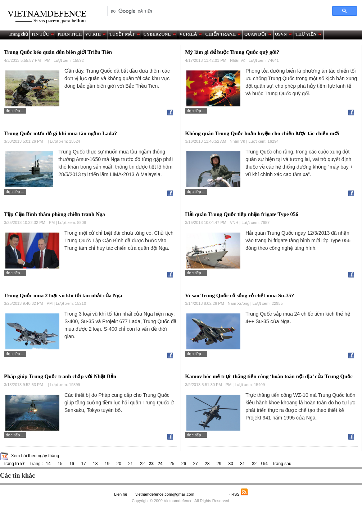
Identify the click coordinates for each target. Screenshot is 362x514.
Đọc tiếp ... (15, 111)
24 (160, 463)
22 (142, 463)
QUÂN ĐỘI (258, 34)
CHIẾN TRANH (223, 34)
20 (118, 463)
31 (242, 463)
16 (71, 463)
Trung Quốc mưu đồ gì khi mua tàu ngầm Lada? (60, 133)
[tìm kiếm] (216, 11)
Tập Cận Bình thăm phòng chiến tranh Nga (54, 214)
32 (254, 463)
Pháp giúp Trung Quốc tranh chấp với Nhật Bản (60, 376)
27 (195, 463)
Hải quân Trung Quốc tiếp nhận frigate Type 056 (241, 214)
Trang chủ (18, 34)
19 (107, 463)
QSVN (283, 34)
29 (219, 463)
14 (48, 463)
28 (207, 463)
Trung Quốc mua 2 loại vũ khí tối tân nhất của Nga (63, 295)
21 (130, 463)
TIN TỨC (42, 34)
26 (183, 463)
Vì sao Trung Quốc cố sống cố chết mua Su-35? (239, 295)
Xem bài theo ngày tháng (35, 455)
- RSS (238, 494)
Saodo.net (212, 494)
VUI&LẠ (191, 34)
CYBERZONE (160, 34)
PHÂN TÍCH (70, 34)
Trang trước (14, 463)
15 (60, 463)
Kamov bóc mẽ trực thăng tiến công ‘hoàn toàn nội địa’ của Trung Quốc (269, 376)
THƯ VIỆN (308, 34)
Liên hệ (120, 494)
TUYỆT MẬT (124, 34)
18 (95, 463)
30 (230, 463)
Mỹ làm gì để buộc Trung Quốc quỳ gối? (232, 52)
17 (83, 463)
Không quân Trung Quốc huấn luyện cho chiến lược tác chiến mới (262, 133)
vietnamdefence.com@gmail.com (165, 494)
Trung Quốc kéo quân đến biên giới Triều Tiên (58, 52)
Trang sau (281, 463)
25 (171, 463)
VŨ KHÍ (95, 34)
